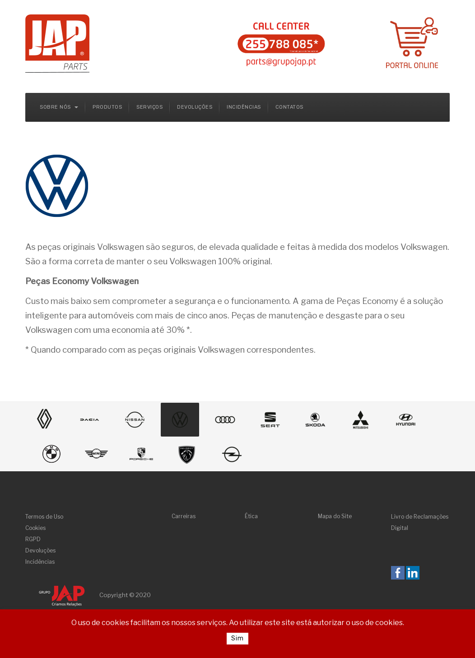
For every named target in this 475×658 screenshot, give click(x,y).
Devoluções (194, 107)
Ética (251, 516)
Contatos (289, 107)
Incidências (244, 107)
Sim (237, 638)
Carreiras (184, 516)
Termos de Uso (44, 516)
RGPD (33, 539)
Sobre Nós (59, 107)
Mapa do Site (335, 516)
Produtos (107, 107)
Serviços (149, 107)
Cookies (35, 528)
